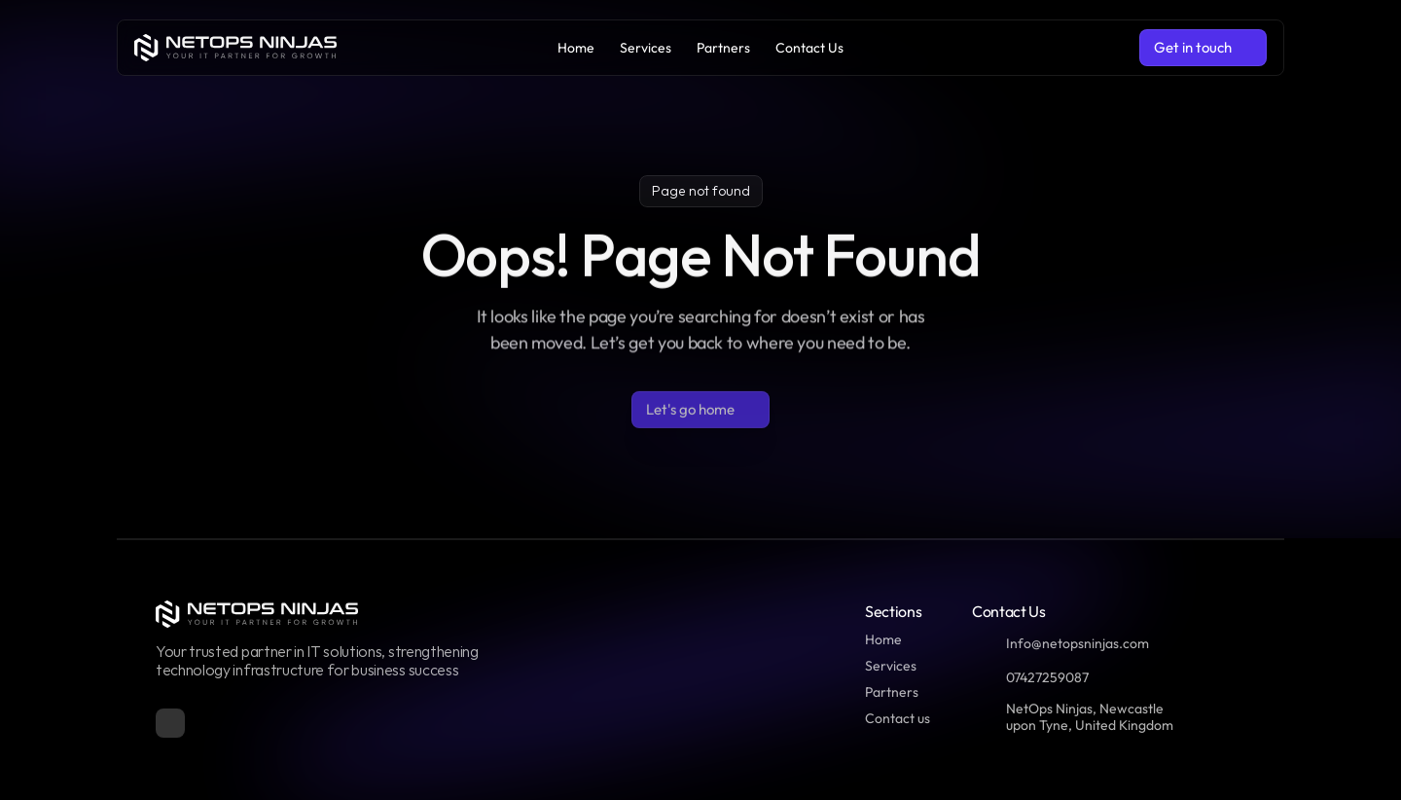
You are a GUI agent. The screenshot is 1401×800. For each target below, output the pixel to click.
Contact (890, 718)
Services (890, 665)
